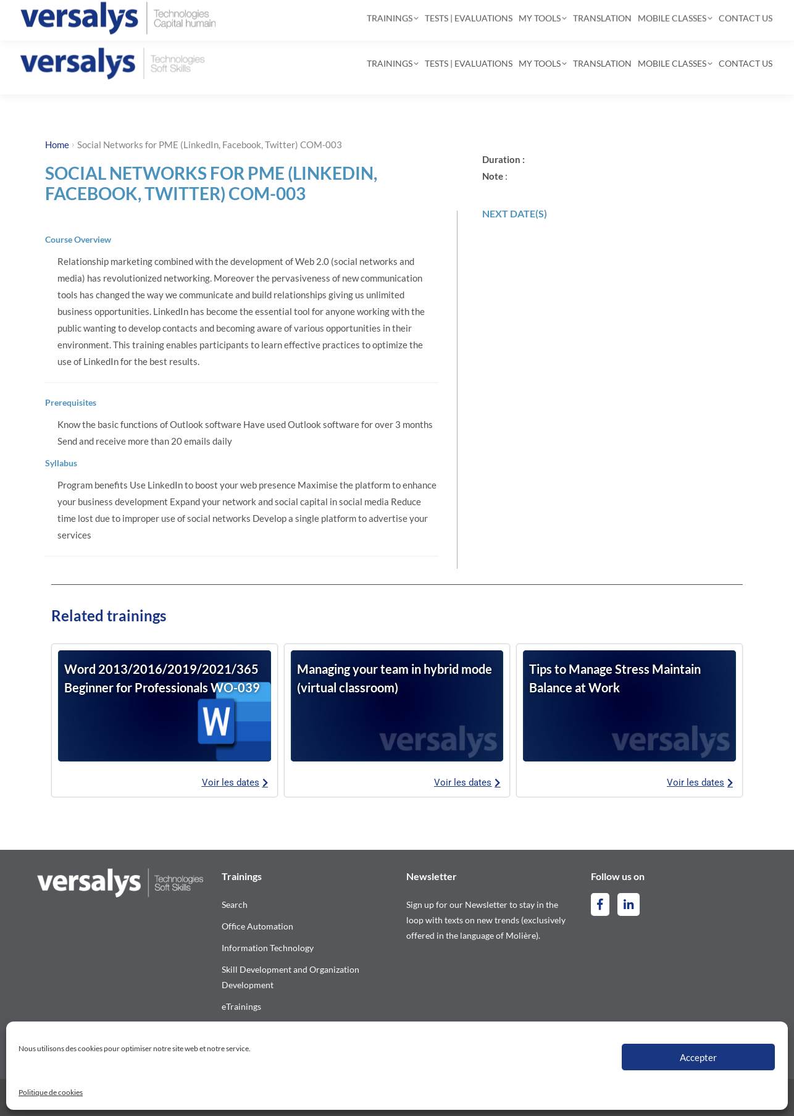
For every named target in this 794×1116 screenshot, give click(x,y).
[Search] (387, 16)
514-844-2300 (74, 15)
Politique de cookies (51, 1092)
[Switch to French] (743, 16)
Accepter (698, 1057)
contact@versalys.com (185, 15)
